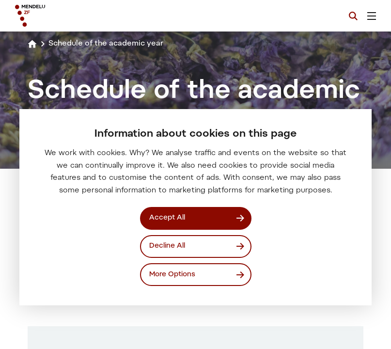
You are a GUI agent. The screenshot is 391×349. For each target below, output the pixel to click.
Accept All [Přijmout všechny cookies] (167, 218)
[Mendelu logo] (66, 16)
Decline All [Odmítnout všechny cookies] (167, 246)
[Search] (353, 16)
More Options (172, 274)
